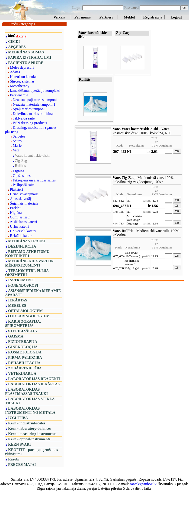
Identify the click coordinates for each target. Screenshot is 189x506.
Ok (184, 7)
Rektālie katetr (21, 236)
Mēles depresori (22, 67)
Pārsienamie (19, 95)
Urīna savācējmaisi (24, 194)
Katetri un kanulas (23, 77)
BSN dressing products (30, 123)
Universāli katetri (23, 231)
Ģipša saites (22, 176)
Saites (17, 141)
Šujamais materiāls (24, 203)
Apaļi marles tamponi (29, 109)
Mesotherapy (19, 86)
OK (177, 151)
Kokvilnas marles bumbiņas (33, 114)
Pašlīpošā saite (24, 185)
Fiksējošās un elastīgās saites (34, 180)
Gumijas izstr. (20, 217)
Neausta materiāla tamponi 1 (34, 104)
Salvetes (19, 136)
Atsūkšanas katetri (23, 222)
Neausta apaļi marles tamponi (35, 100)
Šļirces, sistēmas (22, 81)
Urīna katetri (19, 226)
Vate (16, 150)
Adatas (15, 72)
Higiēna (16, 213)
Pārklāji (16, 208)
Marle (17, 145)
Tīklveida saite (24, 118)
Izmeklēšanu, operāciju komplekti (35, 90)
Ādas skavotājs (21, 199)
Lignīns (18, 171)
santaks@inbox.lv (143, 484)
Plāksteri (16, 189)
